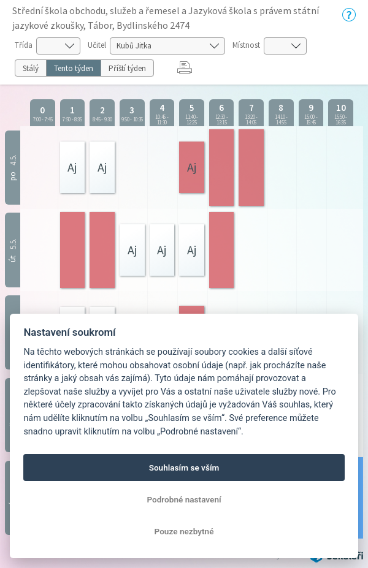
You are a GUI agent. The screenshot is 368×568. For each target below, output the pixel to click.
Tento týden (73, 68)
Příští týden (127, 68)
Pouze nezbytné (184, 531)
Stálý (31, 68)
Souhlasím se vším (184, 467)
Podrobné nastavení (184, 499)
